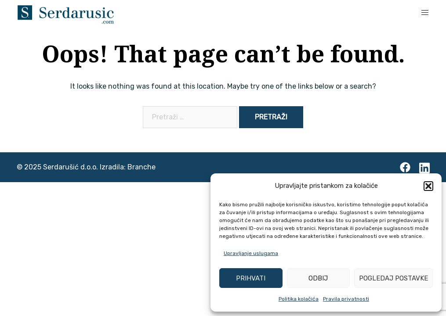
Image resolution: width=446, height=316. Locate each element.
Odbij (318, 278)
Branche (141, 167)
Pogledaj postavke (393, 278)
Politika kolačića (299, 299)
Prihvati (250, 278)
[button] (428, 186)
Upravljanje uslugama (251, 253)
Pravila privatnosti (346, 299)
